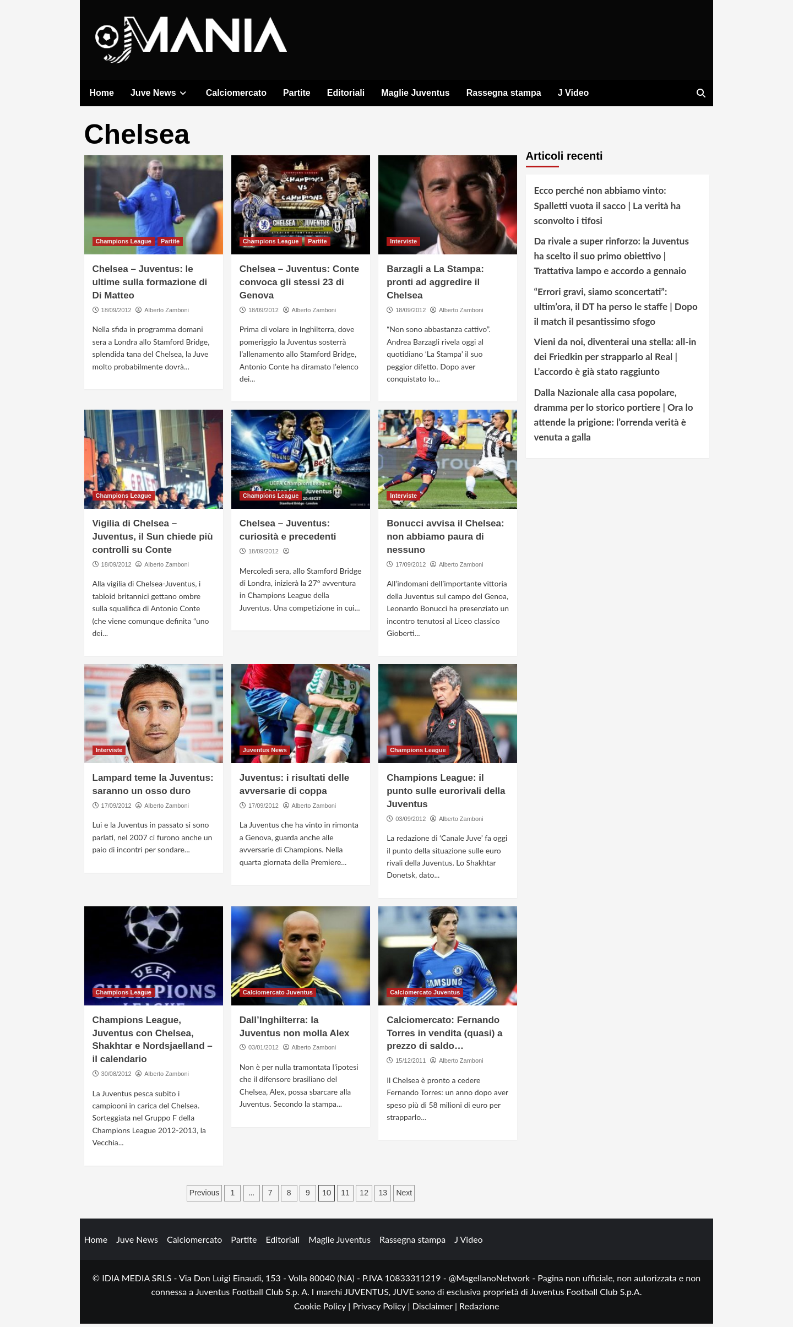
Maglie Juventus (415, 92)
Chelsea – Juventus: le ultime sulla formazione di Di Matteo (150, 285)
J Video (573, 92)
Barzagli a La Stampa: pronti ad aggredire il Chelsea (435, 285)
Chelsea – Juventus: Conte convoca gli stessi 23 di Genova (299, 285)
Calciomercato (236, 92)
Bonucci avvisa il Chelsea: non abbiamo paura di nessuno (445, 539)
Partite (297, 92)
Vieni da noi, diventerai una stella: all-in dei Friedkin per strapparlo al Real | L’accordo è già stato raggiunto (615, 359)
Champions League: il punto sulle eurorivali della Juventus (446, 794)
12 (364, 1195)
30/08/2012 (116, 1077)
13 (382, 1195)
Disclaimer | (435, 1308)
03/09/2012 (410, 821)
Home (102, 92)
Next (404, 1195)
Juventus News (265, 753)
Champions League (123, 244)
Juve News (160, 92)
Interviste (403, 244)
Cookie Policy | (323, 1308)
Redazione (479, 1308)
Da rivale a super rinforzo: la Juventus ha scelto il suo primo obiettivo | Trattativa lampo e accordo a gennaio (611, 259)
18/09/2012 (116, 313)
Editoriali (346, 92)
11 (345, 1195)
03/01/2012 (263, 1050)
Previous (204, 1195)
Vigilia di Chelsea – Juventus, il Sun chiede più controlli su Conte (153, 539)
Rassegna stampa (503, 92)
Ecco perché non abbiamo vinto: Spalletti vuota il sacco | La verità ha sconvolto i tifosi (607, 208)
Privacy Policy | (382, 1308)
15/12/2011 (410, 1063)
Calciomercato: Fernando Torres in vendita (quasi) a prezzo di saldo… (444, 1036)
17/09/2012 (410, 567)
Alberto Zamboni (166, 313)
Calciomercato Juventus (278, 995)
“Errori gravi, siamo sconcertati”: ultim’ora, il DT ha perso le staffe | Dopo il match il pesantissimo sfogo (616, 309)
